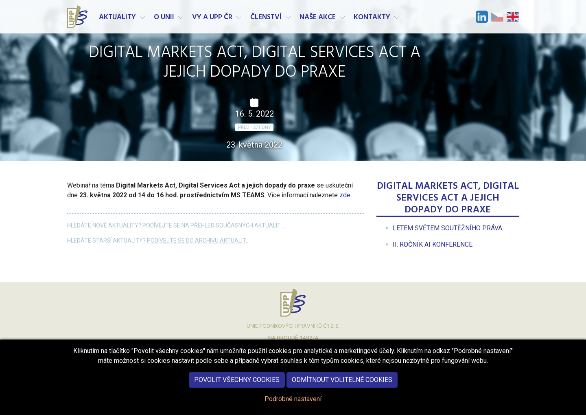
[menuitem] (447, 228)
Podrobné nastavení (293, 406)
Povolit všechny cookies (237, 387)
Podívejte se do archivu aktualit (196, 240)
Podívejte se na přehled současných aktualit (211, 225)
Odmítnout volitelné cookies (342, 387)
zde (344, 195)
